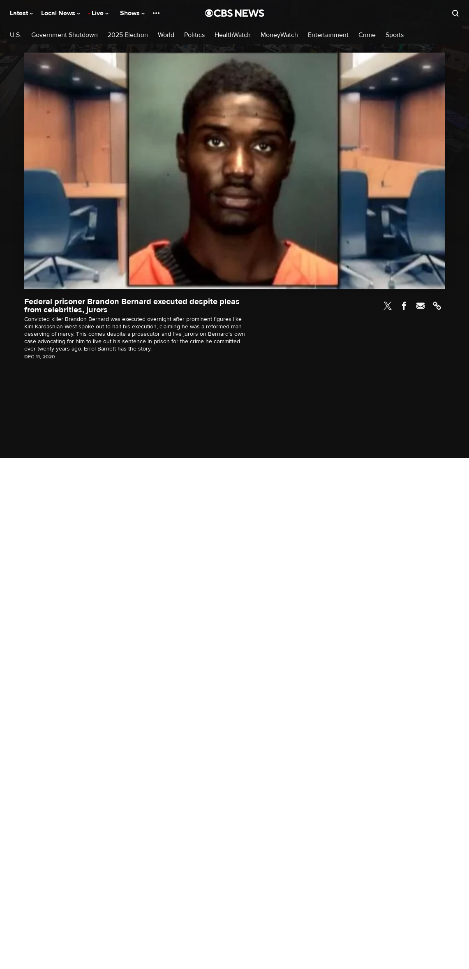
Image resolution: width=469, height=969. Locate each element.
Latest (21, 13)
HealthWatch (233, 35)
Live (100, 13)
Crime (367, 35)
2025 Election (128, 35)
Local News (60, 13)
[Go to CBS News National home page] (234, 13)
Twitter (388, 306)
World (166, 35)
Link (437, 306)
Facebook (404, 306)
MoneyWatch (279, 35)
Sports (395, 35)
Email (420, 306)
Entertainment (328, 35)
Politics (194, 35)
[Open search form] (455, 13)
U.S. (15, 35)
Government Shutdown (64, 35)
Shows (132, 13)
